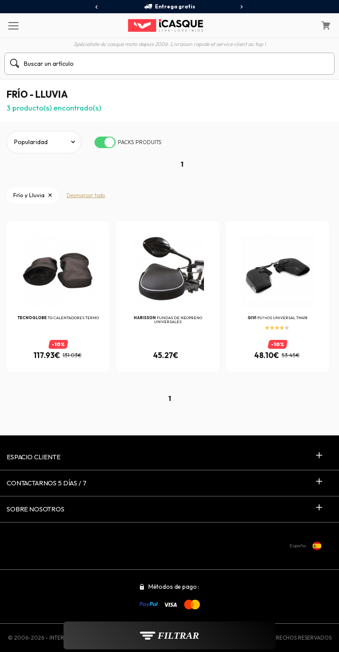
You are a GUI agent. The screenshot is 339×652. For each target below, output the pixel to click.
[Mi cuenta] (303, 25)
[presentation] (96, 7)
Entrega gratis (169, 6)
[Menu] (13, 25)
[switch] (105, 142)
